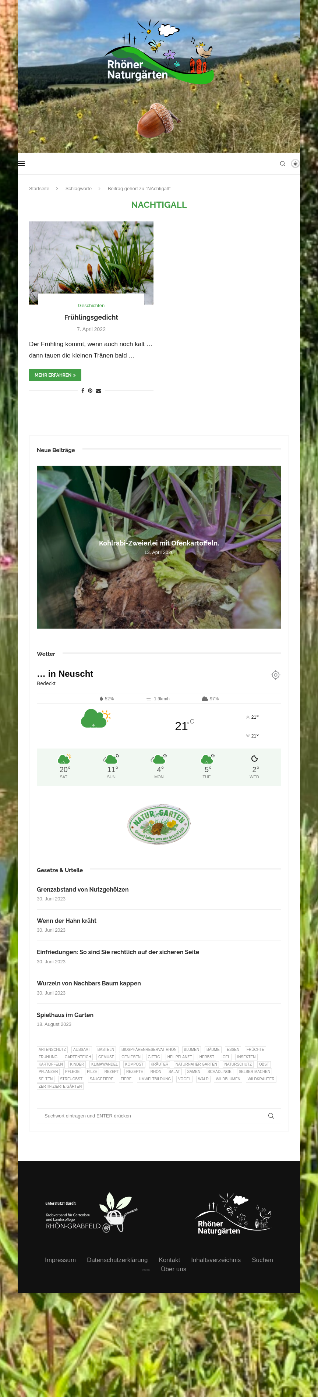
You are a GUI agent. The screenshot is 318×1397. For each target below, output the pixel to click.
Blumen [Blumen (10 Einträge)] (191, 1050)
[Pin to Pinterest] (90, 391)
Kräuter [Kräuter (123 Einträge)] (160, 1064)
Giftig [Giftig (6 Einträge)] (154, 1057)
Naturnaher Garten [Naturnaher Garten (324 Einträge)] (196, 1064)
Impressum (60, 1259)
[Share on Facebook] (82, 391)
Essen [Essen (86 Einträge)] (233, 1050)
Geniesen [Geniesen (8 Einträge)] (131, 1057)
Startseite (39, 188)
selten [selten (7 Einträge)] (46, 1079)
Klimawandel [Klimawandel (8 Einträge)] (104, 1064)
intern (146, 1270)
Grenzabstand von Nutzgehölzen (83, 889)
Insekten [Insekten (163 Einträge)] (246, 1057)
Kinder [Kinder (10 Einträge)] (77, 1064)
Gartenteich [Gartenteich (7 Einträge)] (78, 1057)
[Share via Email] (98, 391)
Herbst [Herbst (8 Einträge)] (207, 1057)
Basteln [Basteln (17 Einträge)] (106, 1050)
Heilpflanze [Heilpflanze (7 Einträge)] (179, 1057)
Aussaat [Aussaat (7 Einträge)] (81, 1050)
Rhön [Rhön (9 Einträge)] (156, 1072)
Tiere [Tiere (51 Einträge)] (126, 1079)
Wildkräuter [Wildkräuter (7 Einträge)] (261, 1079)
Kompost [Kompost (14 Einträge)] (134, 1064)
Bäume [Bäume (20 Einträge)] (213, 1050)
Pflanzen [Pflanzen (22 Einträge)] (48, 1072)
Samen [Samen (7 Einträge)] (194, 1072)
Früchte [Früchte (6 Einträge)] (255, 1050)
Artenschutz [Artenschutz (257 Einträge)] (52, 1050)
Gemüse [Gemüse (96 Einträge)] (106, 1057)
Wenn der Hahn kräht (66, 920)
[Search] (282, 163)
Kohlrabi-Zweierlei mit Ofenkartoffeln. (159, 543)
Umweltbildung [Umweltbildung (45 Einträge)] (155, 1079)
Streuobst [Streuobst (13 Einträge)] (71, 1079)
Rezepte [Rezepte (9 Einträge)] (134, 1072)
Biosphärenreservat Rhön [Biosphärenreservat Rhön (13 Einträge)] (149, 1050)
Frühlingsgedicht (91, 317)
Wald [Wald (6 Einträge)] (203, 1079)
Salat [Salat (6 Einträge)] (174, 1072)
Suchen (262, 1259)
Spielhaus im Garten (65, 1015)
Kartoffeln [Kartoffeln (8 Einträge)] (51, 1064)
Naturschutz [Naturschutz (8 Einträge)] (238, 1064)
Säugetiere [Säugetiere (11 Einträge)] (101, 1079)
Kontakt (169, 1259)
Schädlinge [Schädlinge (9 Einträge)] (220, 1072)
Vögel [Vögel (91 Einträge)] (184, 1079)
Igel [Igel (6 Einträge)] (226, 1057)
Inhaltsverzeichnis (216, 1259)
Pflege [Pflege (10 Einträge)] (72, 1072)
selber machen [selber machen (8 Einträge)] (255, 1072)
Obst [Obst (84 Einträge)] (264, 1064)
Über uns (173, 1269)
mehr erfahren (55, 375)
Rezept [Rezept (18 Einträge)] (112, 1072)
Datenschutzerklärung (117, 1259)
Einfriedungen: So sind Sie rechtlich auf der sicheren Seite (118, 952)
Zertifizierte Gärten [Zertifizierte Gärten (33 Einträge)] (60, 1086)
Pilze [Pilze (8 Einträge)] (92, 1072)
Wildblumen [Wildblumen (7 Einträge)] (228, 1079)
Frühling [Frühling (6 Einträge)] (48, 1057)
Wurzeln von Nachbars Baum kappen (89, 983)
